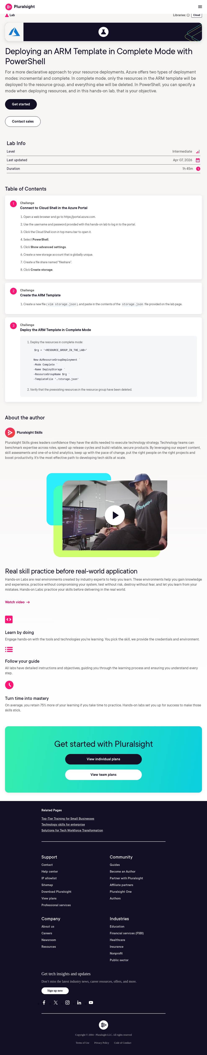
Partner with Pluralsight (126, 878)
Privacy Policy (101, 1042)
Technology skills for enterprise (63, 824)
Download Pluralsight (56, 891)
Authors (115, 898)
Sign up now (55, 990)
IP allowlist (49, 878)
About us (47, 926)
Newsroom (48, 939)
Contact (47, 864)
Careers (46, 933)
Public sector (119, 960)
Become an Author (122, 871)
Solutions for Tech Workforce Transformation (72, 830)
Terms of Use (82, 1042)
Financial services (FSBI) (127, 933)
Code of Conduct (122, 1042)
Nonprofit (116, 953)
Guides (115, 864)
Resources (48, 946)
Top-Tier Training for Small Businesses (67, 818)
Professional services (56, 905)
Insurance (116, 946)
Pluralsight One (121, 891)
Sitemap (47, 884)
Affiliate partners (121, 884)
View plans (49, 898)
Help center (49, 871)
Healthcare (117, 939)
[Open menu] (200, 6)
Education (117, 926)
